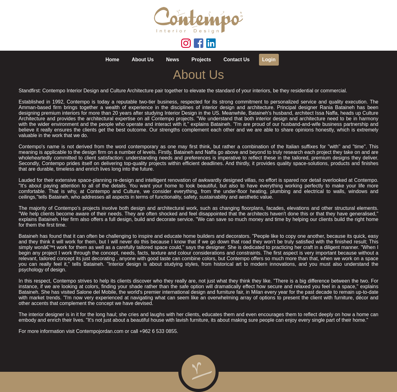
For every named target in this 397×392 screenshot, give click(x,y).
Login (269, 59)
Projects (201, 59)
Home (112, 59)
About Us (143, 59)
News (172, 59)
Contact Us (237, 59)
